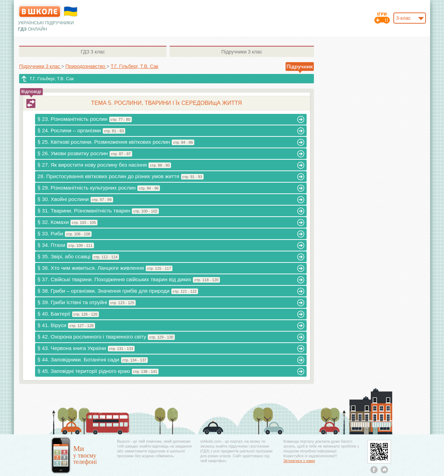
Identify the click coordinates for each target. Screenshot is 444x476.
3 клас (93, 52)
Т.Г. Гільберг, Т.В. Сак (51, 78)
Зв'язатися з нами (299, 461)
